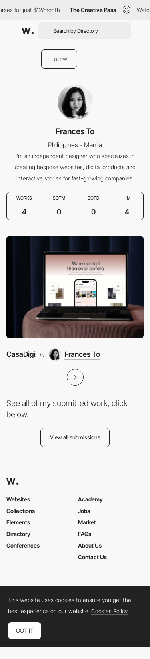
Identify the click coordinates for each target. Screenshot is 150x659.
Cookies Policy (109, 611)
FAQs (84, 533)
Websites (18, 499)
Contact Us (92, 557)
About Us (90, 545)
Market (87, 522)
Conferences (23, 545)
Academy (90, 499)
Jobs (84, 510)
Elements (18, 522)
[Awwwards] (28, 31)
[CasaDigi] (75, 287)
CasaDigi (21, 354)
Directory (18, 533)
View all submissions (75, 437)
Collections (20, 510)
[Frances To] (74, 354)
